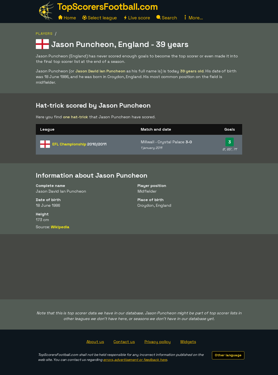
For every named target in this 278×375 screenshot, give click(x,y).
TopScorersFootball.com (107, 6)
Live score (136, 18)
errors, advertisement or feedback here (135, 359)
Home (67, 18)
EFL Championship (79, 144)
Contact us (124, 341)
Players (44, 33)
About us (95, 341)
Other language (228, 355)
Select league (99, 18)
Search (166, 18)
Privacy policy (157, 341)
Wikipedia (60, 226)
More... (193, 18)
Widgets (188, 341)
